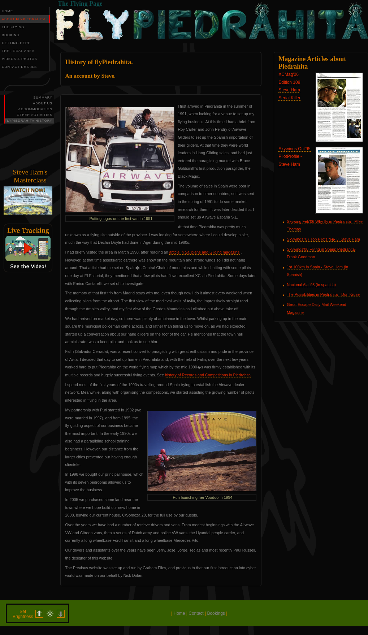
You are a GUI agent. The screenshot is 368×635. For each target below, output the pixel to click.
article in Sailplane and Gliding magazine (204, 252)
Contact (196, 613)
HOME (7, 11)
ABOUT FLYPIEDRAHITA (24, 19)
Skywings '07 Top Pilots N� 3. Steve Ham (323, 239)
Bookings (216, 613)
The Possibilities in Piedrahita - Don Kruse (323, 294)
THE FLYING (13, 27)
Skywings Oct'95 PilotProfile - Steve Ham (294, 156)
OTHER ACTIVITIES (34, 115)
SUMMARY (42, 97)
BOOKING (11, 35)
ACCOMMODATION (35, 109)
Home (179, 613)
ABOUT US (42, 103)
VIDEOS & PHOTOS (19, 59)
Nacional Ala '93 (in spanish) (311, 284)
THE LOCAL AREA (18, 51)
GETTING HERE (16, 43)
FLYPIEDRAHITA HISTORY (28, 120)
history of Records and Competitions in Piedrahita (208, 375)
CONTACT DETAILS (19, 67)
